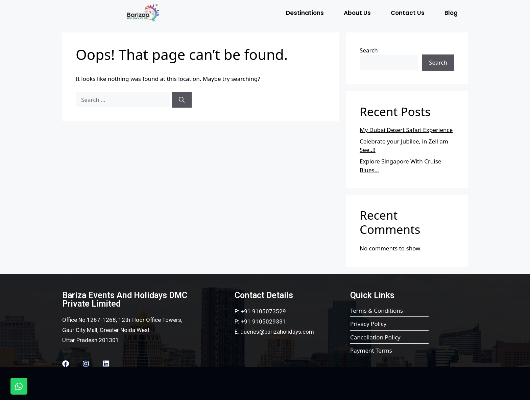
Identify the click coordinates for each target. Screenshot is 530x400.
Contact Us (408, 13)
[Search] (182, 100)
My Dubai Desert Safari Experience (406, 130)
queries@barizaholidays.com (277, 331)
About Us (357, 13)
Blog (451, 13)
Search (369, 50)
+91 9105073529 (263, 311)
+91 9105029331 (263, 321)
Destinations (305, 13)
